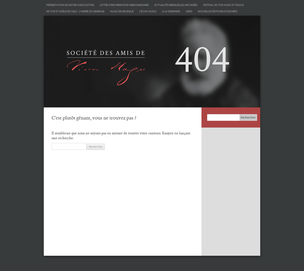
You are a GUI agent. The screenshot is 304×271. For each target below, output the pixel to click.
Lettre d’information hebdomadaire (124, 5)
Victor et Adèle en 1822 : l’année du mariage (75, 11)
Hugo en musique (122, 11)
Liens (189, 11)
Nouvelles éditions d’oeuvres (217, 11)
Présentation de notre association (70, 5)
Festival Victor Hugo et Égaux (223, 5)
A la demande (171, 11)
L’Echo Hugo (147, 11)
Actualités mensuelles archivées (175, 5)
